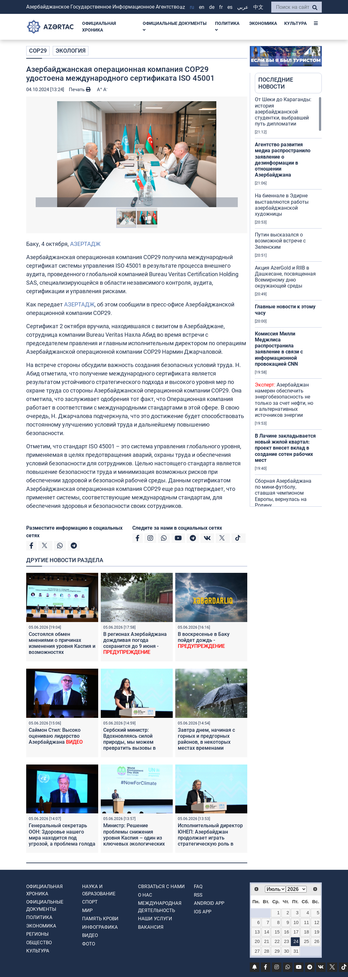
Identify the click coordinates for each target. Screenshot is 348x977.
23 (286, 941)
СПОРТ (90, 902)
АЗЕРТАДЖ (85, 244)
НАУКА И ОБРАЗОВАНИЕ (99, 890)
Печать (80, 89)
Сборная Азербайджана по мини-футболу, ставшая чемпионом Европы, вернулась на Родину (283, 493)
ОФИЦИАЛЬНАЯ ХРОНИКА (99, 26)
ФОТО (88, 944)
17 (295, 931)
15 (277, 931)
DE (211, 7)
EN (201, 7)
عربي (243, 7)
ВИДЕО (90, 935)
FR (221, 7)
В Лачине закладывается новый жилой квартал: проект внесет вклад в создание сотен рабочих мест (285, 448)
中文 (258, 7)
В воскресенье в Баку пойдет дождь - (204, 640)
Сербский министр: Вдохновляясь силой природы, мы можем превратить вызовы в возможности (129, 742)
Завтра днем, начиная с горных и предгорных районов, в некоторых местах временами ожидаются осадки (206, 742)
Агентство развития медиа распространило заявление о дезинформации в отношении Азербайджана (282, 160)
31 (295, 951)
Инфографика (100, 927)
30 (286, 951)
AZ (182, 7)
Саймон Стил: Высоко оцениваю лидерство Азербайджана (56, 736)
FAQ (198, 886)
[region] (288, 301)
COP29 (38, 50)
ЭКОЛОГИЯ (71, 50)
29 (277, 951)
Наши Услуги (155, 919)
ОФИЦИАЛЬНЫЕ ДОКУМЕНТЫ (175, 26)
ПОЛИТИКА (227, 26)
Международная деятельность (160, 906)
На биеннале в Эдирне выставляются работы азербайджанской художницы (282, 205)
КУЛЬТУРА (295, 23)
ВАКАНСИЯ (151, 927)
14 (266, 931)
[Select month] (275, 889)
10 (295, 922)
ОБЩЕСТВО (39, 942)
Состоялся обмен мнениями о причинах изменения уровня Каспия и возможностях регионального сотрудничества (62, 649)
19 (316, 931)
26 (316, 941)
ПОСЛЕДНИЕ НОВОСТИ (275, 83)
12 (316, 922)
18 (306, 931)
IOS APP (202, 912)
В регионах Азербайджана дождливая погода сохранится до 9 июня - (135, 643)
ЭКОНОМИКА (263, 23)
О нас (145, 895)
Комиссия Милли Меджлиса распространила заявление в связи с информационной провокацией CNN (279, 349)
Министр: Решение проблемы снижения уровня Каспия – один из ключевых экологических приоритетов (134, 838)
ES (229, 7)
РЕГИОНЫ (37, 934)
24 (295, 941)
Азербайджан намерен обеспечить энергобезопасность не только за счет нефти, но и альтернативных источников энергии (284, 400)
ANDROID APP (209, 903)
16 (286, 931)
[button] (137, 154)
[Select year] (296, 889)
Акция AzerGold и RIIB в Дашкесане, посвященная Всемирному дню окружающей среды (285, 277)
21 (266, 941)
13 (257, 931)
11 (306, 922)
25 (306, 941)
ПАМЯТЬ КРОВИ (100, 919)
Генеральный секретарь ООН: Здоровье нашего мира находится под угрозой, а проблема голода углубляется (62, 838)
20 (257, 941)
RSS (198, 895)
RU (192, 7)
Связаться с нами (161, 886)
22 (277, 941)
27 (257, 951)
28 (266, 951)
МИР (87, 910)
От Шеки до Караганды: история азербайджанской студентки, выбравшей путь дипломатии (283, 111)
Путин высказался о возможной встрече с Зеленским (280, 241)
